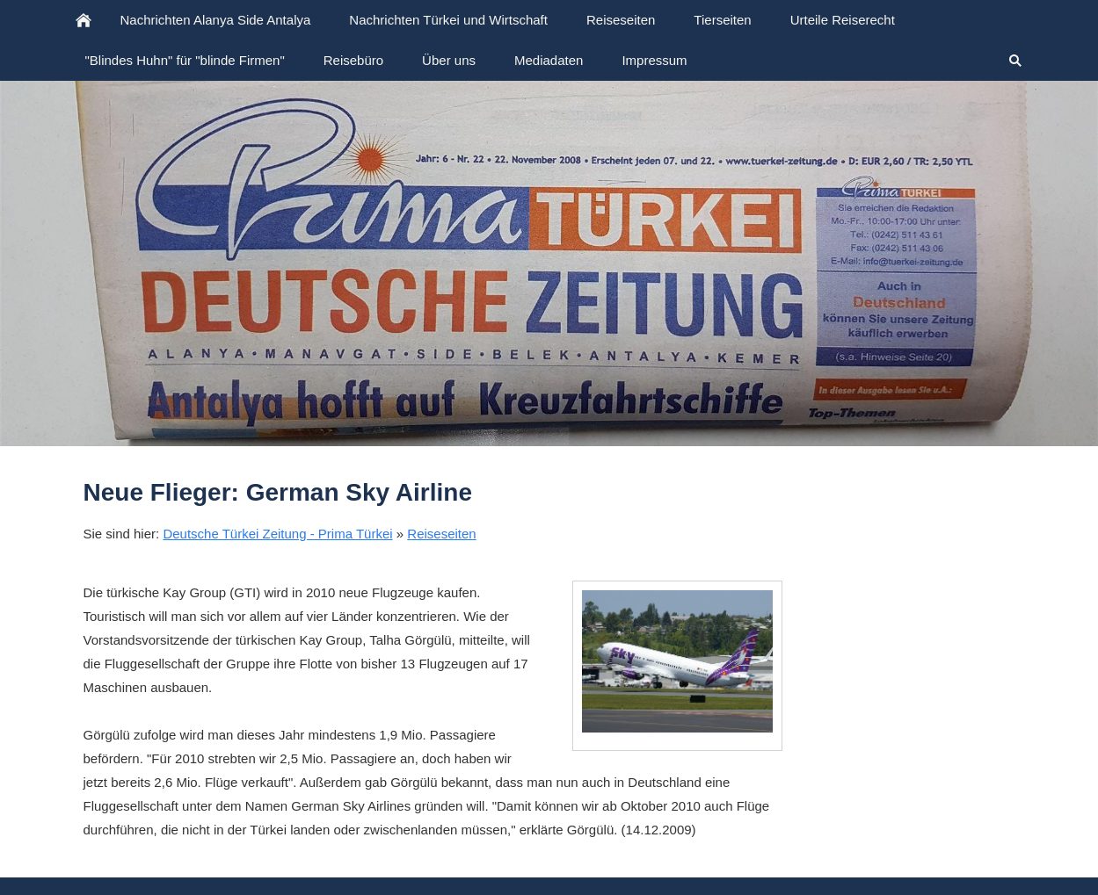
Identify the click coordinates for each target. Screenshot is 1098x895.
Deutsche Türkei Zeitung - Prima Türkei (277, 533)
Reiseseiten (441, 533)
